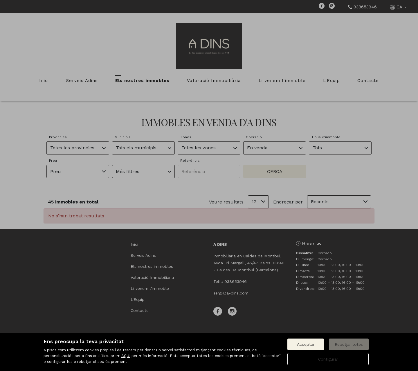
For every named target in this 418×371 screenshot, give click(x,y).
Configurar (328, 359)
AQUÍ (125, 356)
